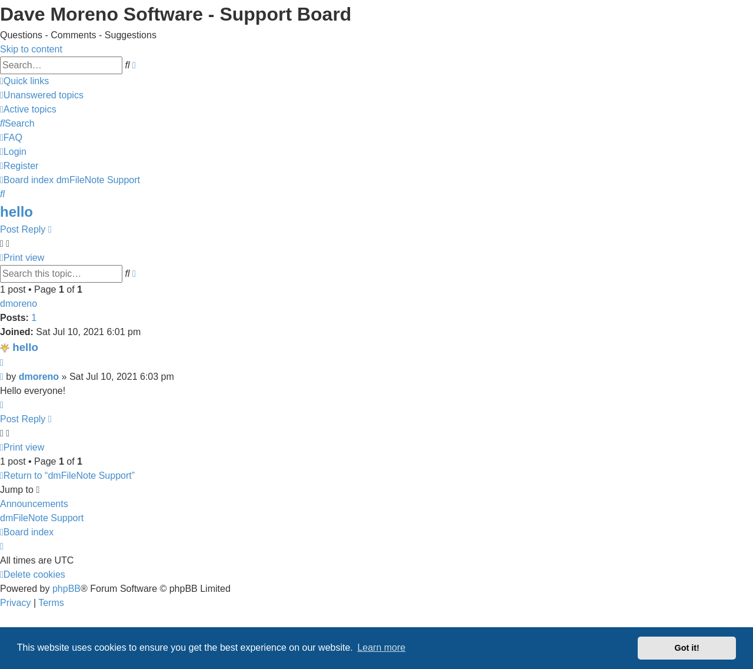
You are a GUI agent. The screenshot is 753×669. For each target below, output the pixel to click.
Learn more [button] (381, 647)
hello (16, 212)
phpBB (66, 589)
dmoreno (18, 304)
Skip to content (31, 49)
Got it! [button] (687, 648)
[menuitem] (42, 95)
